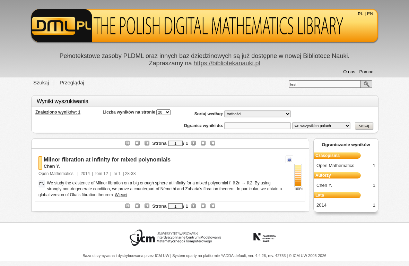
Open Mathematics (56, 173)
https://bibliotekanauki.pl (226, 63)
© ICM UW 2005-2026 (307, 255)
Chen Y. (52, 166)
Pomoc (366, 71)
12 (105, 173)
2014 (85, 173)
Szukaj (41, 82)
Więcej (121, 194)
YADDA (228, 255)
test (293, 84)
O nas (349, 71)
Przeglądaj (72, 82)
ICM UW (163, 255)
